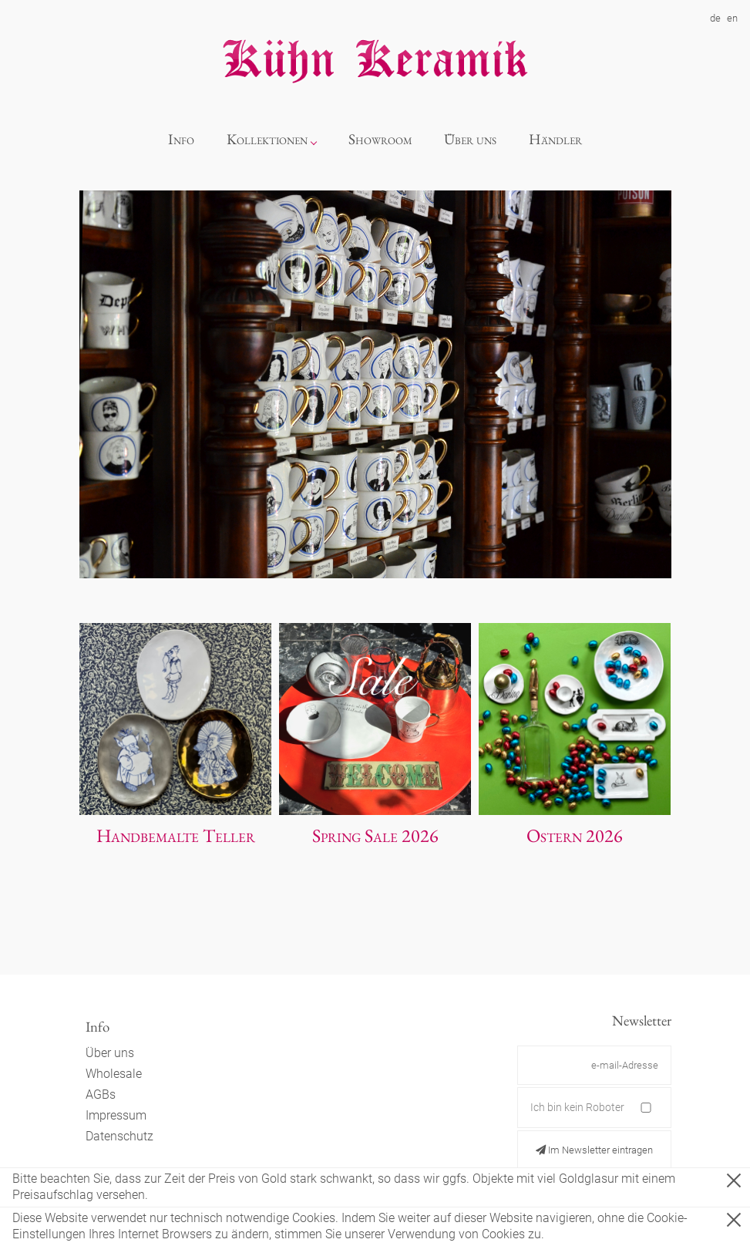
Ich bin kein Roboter (577, 1107)
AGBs (101, 1094)
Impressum (116, 1115)
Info (181, 139)
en (732, 18)
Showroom (380, 139)
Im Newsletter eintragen (594, 1150)
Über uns (470, 139)
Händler (555, 139)
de (715, 18)
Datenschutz (119, 1136)
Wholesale (114, 1073)
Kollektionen (267, 139)
